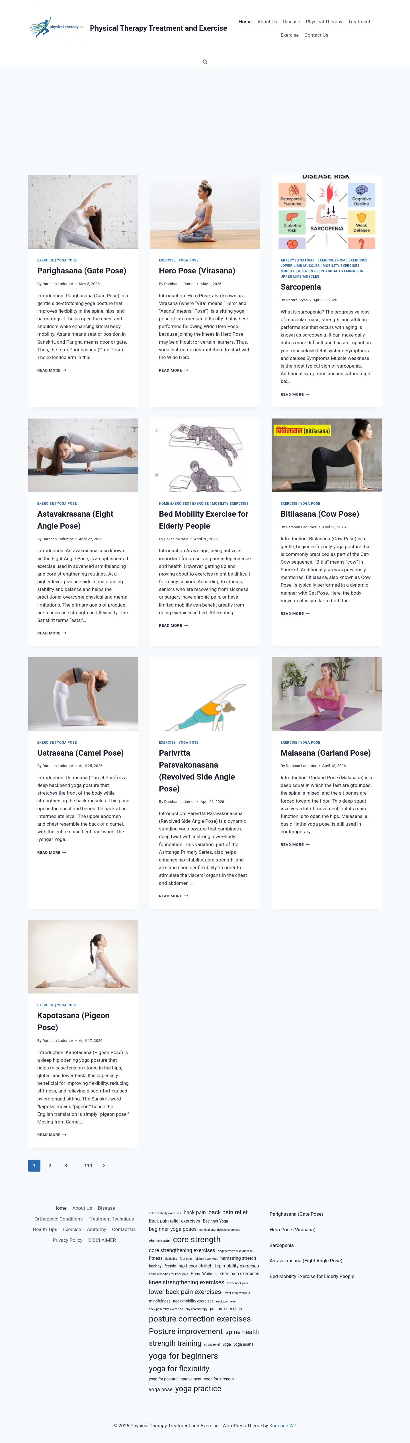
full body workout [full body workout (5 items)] (206, 1259)
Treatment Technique (111, 1219)
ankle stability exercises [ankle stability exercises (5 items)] (165, 1213)
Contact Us (316, 35)
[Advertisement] (205, 110)
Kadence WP (283, 1425)
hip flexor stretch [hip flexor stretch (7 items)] (195, 1266)
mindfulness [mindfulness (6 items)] (160, 1301)
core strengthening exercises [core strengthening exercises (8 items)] (182, 1250)
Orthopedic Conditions (58, 1219)
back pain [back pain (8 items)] (195, 1212)
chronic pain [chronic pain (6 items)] (159, 1240)
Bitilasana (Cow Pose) (320, 514)
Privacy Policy (68, 1240)
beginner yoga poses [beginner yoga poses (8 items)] (173, 1229)
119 (88, 1165)
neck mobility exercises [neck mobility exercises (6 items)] (193, 1301)
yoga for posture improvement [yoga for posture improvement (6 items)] (175, 1379)
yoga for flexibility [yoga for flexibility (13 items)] (179, 1368)
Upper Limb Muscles (300, 277)
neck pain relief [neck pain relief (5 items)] (226, 1301)
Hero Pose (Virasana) (197, 270)
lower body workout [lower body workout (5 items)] (237, 1293)
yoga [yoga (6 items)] (226, 1344)
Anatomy (306, 260)
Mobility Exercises (341, 266)
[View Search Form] (205, 62)
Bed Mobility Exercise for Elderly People (312, 1276)
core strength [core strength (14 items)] (197, 1239)
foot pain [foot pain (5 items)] (186, 1259)
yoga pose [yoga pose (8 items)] (161, 1389)
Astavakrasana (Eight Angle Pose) (306, 1260)
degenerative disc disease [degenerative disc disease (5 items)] (235, 1251)
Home (245, 21)
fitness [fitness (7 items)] (156, 1258)
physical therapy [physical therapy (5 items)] (196, 1309)
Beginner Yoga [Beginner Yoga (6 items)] (215, 1221)
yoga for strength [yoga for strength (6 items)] (219, 1379)
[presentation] (83, 212)
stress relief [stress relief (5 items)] (212, 1345)
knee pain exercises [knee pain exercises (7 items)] (239, 1273)
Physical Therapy (324, 21)
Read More (51, 370)
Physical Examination (342, 271)
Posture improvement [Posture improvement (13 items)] (186, 1331)
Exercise (290, 35)
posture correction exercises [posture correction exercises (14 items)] (200, 1319)
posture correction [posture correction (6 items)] (226, 1308)
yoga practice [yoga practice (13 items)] (198, 1388)
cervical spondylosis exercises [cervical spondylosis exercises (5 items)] (219, 1230)
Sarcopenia (301, 287)
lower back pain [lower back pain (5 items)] (237, 1283)
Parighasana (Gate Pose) (81, 270)
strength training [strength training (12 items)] (175, 1343)
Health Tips (45, 1229)
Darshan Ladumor (57, 283)
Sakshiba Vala (176, 539)
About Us (267, 21)
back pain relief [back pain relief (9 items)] (228, 1212)
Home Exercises (352, 260)
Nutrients (308, 271)
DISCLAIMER (102, 1240)
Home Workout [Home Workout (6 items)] (204, 1273)
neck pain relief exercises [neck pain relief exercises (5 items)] (166, 1309)
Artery (287, 260)
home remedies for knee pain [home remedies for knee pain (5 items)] (168, 1274)
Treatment (359, 21)
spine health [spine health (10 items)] (243, 1331)
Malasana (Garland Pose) (326, 753)
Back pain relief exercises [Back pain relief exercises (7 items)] (174, 1221)
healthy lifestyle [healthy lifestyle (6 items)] (162, 1266)
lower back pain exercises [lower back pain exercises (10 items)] (185, 1291)
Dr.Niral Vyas (297, 300)
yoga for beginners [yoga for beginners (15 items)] (183, 1356)
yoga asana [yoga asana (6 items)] (243, 1344)
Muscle (288, 271)
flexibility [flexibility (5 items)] (171, 1259)
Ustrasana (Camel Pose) (80, 753)
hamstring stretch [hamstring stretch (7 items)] (238, 1258)
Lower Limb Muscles (300, 266)
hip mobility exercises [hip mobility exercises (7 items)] (237, 1266)
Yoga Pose (67, 260)
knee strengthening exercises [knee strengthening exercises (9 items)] (186, 1282)
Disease (291, 21)
